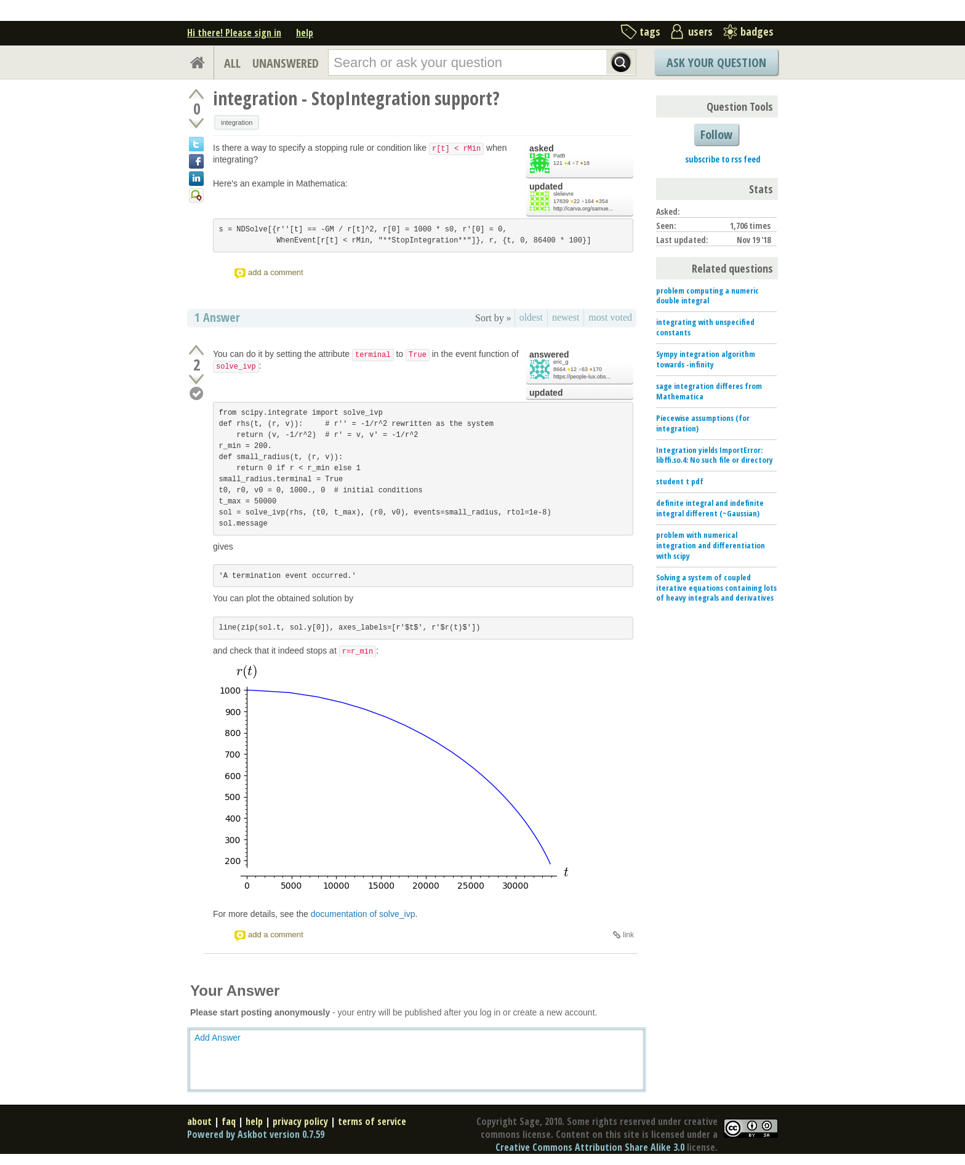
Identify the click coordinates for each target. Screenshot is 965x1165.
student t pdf (679, 481)
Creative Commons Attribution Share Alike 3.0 (589, 1147)
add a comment (275, 272)
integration (236, 122)
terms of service (372, 1121)
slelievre (563, 194)
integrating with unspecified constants (705, 327)
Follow (716, 134)
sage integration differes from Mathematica (709, 391)
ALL (232, 63)
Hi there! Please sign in (234, 32)
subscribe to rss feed (723, 159)
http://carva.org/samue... (583, 209)
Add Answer (217, 1038)
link (628, 935)
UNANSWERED (285, 63)
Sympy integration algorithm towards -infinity (705, 359)
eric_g (561, 362)
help (304, 32)
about (199, 1121)
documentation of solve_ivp (363, 914)
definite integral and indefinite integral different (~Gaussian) (710, 508)
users (700, 31)
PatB (559, 156)
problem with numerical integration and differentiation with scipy (710, 545)
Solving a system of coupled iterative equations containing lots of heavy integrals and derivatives (716, 588)
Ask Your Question (716, 62)
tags (649, 31)
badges (757, 31)
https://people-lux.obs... (582, 377)
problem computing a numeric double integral (707, 295)
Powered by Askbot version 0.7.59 (255, 1134)
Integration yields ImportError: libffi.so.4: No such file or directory (714, 455)
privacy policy (300, 1121)
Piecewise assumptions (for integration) (703, 423)
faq (229, 1121)
